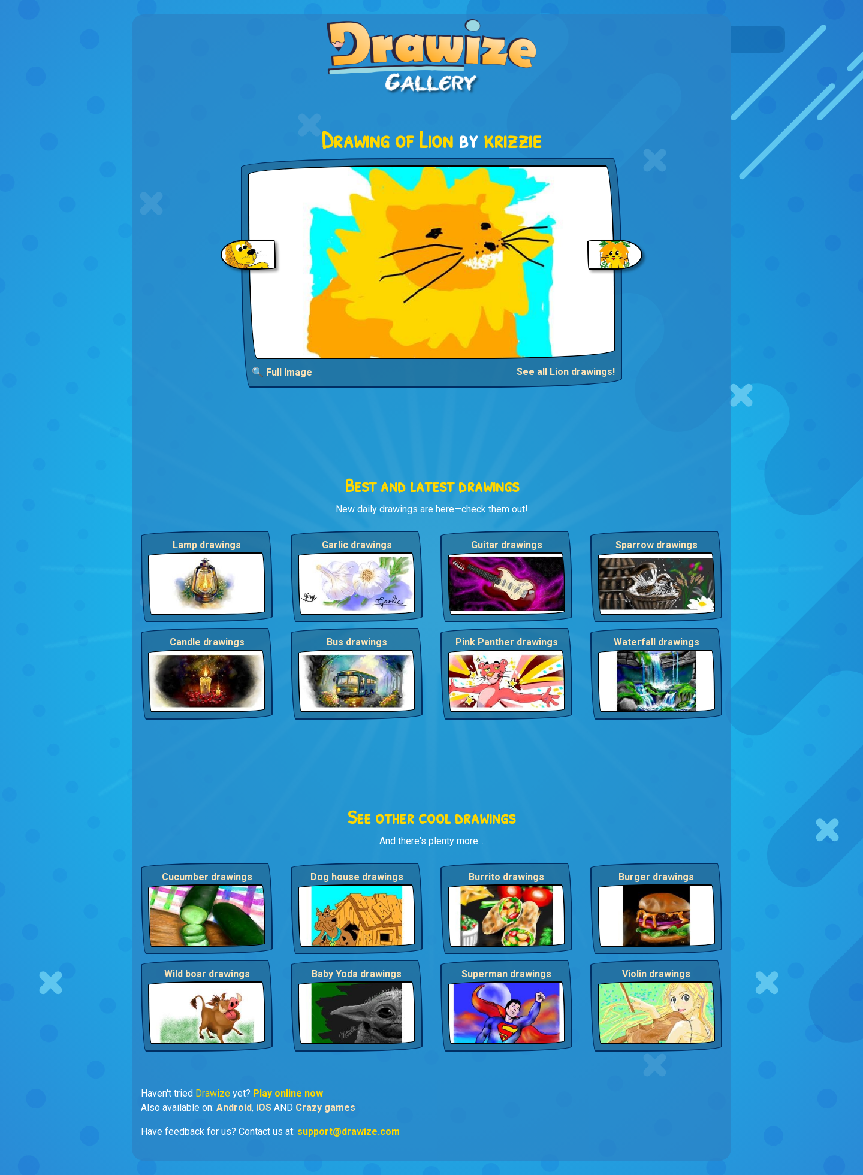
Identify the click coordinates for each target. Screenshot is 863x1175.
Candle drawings (207, 642)
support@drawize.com (348, 1131)
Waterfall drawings (656, 642)
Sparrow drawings (656, 545)
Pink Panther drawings (506, 642)
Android (234, 1107)
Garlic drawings (357, 545)
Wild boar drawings (207, 974)
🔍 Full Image (282, 372)
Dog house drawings (356, 877)
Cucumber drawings (207, 877)
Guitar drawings (506, 545)
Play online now (288, 1093)
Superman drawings (506, 974)
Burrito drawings (506, 877)
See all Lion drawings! (566, 371)
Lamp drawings (207, 545)
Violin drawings (656, 974)
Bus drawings (357, 642)
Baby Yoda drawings (357, 974)
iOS (263, 1107)
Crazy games (325, 1107)
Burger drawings (656, 877)
